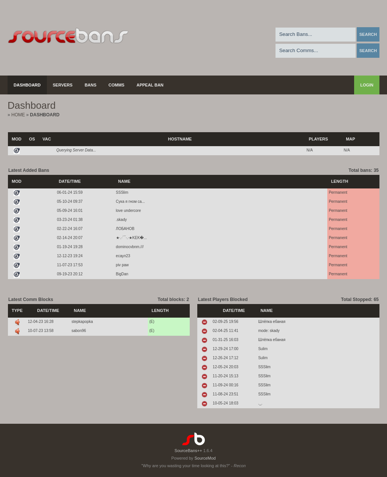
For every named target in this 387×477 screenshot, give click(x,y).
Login (366, 85)
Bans (90, 85)
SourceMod (204, 458)
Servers (63, 85)
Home (18, 114)
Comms (116, 85)
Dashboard (27, 85)
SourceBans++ (188, 450)
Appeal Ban (149, 85)
